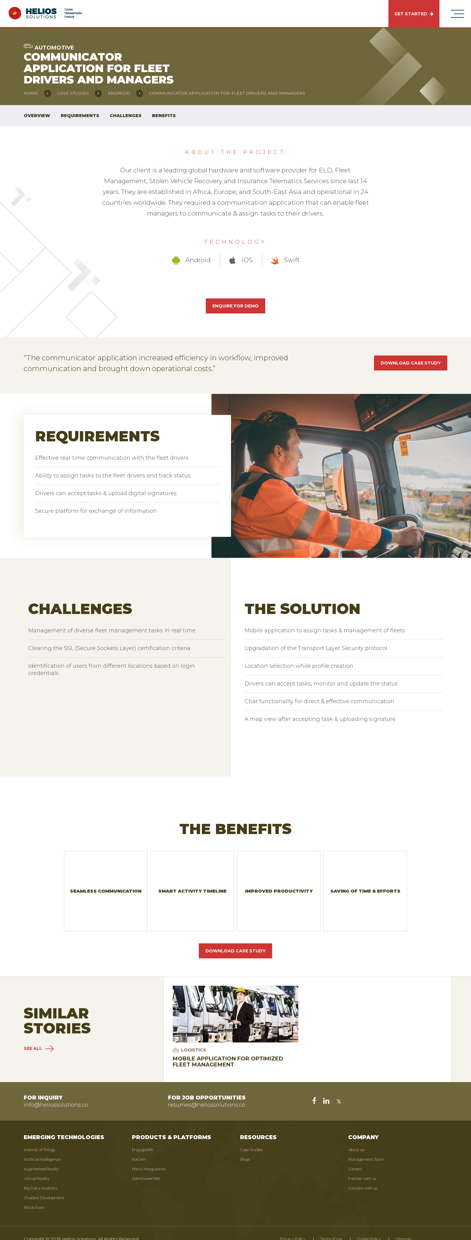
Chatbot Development (47, 1184)
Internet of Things (42, 1136)
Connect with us (365, 1174)
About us (357, 1136)
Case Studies (253, 1136)
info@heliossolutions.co (56, 1091)
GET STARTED (413, 14)
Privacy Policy (279, 1225)
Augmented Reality (44, 1155)
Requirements (80, 115)
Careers (356, 1155)
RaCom (140, 1145)
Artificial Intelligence (44, 1145)
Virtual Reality (38, 1164)
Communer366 (148, 1164)
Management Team (369, 1145)
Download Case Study (235, 937)
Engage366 (144, 1136)
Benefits (164, 115)
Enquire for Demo (235, 306)
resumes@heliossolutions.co (206, 1091)
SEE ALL (39, 1035)
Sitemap (402, 1225)
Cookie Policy (364, 1225)
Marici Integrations (151, 1155)
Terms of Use (321, 1225)
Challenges (125, 115)
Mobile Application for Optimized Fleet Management (228, 1048)
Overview (37, 115)
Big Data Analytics (42, 1174)
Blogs (246, 1145)
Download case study (411, 363)
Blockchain (35, 1193)
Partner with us (364, 1164)
